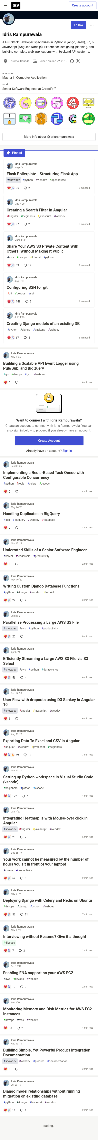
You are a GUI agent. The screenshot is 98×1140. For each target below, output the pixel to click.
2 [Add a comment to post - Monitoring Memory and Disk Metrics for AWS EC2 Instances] (19, 1028)
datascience (50, 670)
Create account (82, 5)
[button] (9, 103)
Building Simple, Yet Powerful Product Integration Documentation (46, 1052)
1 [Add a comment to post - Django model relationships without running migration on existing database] (22, 1110)
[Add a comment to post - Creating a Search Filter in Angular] (13, 224)
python (28, 180)
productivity (41, 556)
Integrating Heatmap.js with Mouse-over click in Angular (45, 820)
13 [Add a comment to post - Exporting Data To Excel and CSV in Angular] (27, 755)
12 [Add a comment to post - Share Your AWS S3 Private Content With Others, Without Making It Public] (27, 265)
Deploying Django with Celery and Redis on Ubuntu (47, 900)
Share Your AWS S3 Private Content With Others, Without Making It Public (42, 249)
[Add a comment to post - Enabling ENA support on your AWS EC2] (9, 986)
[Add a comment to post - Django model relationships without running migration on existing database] (9, 1110)
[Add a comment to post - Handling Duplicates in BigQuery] (7, 527)
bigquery (19, 520)
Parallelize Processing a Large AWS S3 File (41, 622)
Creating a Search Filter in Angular (37, 210)
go (6, 374)
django (25, 330)
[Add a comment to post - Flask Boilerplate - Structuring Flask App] (13, 187)
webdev (41, 180)
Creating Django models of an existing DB (43, 323)
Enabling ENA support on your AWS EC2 (38, 972)
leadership (23, 556)
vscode (38, 788)
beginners (28, 216)
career (8, 556)
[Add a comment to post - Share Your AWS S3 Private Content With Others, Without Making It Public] (13, 265)
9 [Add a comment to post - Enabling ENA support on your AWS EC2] (22, 987)
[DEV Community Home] (16, 5)
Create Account (49, 440)
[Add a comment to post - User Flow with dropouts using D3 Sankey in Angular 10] (7, 718)
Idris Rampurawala (26, 163)
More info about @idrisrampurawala (49, 137)
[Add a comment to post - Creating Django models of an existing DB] (13, 337)
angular (12, 216)
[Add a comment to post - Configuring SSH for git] (14, 301)
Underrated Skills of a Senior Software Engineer (45, 550)
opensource (58, 180)
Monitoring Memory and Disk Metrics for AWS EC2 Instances (47, 1011)
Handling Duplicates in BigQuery (31, 513)
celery (31, 484)
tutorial (35, 257)
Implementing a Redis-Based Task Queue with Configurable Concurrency (43, 475)
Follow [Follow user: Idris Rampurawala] (78, 25)
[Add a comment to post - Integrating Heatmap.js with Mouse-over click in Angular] (9, 837)
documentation (57, 1061)
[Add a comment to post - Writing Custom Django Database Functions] (9, 600)
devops (22, 257)
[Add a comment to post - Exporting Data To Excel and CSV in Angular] (11, 754)
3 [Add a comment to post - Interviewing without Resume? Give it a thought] (21, 950)
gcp (28, 374)
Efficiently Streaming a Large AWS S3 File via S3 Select (45, 661)
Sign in (67, 451)
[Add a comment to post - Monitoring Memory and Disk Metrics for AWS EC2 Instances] (7, 1028)
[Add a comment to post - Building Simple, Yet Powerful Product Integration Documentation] (7, 1069)
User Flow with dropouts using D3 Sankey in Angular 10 (49, 702)
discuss (9, 943)
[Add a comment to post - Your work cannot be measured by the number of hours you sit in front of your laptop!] (9, 878)
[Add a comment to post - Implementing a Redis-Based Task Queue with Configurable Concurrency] (7, 491)
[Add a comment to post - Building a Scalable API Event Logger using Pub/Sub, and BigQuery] (7, 382)
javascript (44, 216)
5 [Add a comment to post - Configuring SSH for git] (28, 301)
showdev (13, 180)
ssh (31, 294)
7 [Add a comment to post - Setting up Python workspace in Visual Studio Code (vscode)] (24, 796)
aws (10, 257)
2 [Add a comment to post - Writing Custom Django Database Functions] (22, 600)
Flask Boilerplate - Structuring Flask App (42, 173)
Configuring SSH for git (27, 287)
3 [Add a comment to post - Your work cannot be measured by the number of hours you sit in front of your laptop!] (22, 878)
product (38, 1061)
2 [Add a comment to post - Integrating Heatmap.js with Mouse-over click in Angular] (22, 837)
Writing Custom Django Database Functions (41, 586)
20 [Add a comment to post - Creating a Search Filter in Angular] (27, 224)
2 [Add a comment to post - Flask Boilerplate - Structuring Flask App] (26, 188)
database (48, 520)
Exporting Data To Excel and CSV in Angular (41, 740)
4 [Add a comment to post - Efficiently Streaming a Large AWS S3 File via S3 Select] (22, 677)
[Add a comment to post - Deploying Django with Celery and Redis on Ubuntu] (9, 914)
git (9, 294)
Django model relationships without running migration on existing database (41, 1093)
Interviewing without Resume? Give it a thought (44, 936)
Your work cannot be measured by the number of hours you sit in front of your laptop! (46, 862)
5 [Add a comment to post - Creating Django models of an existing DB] (26, 337)
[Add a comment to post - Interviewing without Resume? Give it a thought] (8, 950)
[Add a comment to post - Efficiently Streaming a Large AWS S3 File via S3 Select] (9, 677)
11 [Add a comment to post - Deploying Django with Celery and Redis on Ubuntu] (23, 914)
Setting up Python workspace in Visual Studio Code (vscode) (48, 779)
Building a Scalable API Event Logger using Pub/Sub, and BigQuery (41, 366)
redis (20, 484)
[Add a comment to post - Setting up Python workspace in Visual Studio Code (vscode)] (10, 796)
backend (39, 330)
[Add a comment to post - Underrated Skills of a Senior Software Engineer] (7, 564)
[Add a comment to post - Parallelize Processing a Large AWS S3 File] (9, 636)
